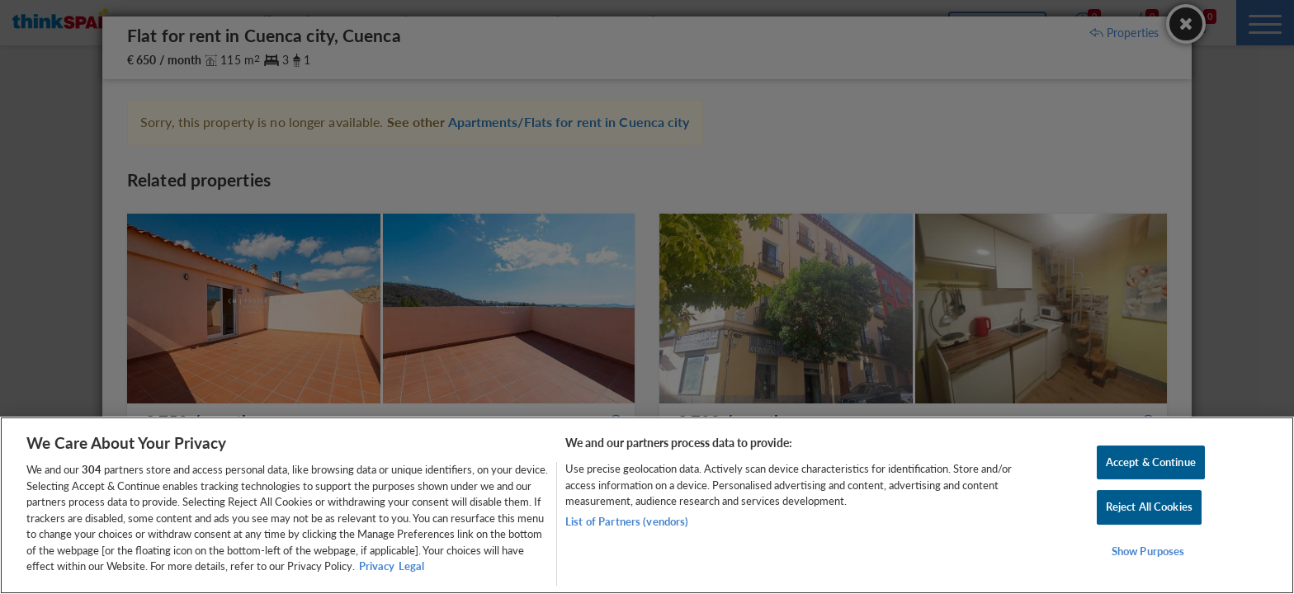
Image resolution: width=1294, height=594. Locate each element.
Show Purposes (1148, 551)
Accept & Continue (1151, 462)
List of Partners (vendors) (626, 521)
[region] (647, 505)
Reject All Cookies (1149, 506)
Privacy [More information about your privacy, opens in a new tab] (376, 566)
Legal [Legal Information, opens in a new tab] (411, 566)
